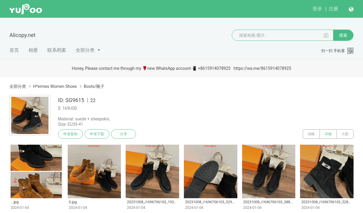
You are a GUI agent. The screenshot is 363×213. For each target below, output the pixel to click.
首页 (14, 50)
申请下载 (97, 134)
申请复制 (70, 134)
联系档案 (56, 50)
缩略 (311, 134)
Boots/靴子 (94, 86)
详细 (328, 134)
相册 (33, 50)
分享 (123, 134)
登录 (317, 9)
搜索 (343, 35)
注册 (333, 9)
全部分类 (85, 50)
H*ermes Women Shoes (55, 86)
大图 (345, 134)
